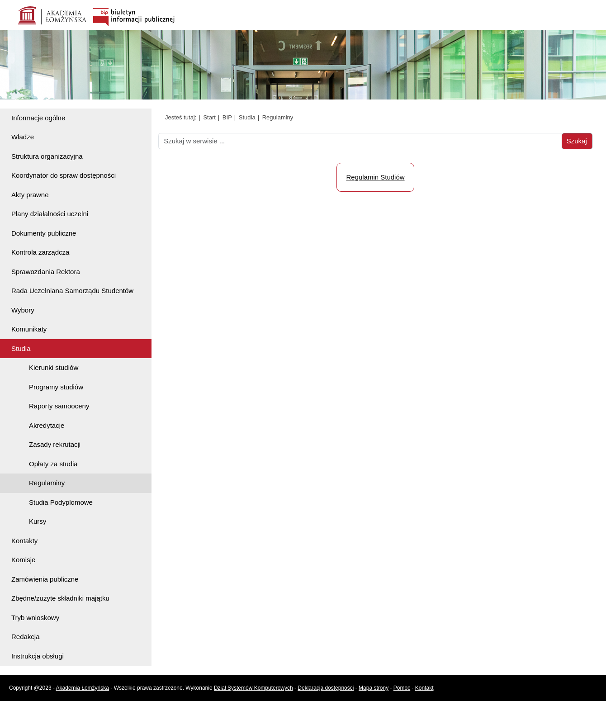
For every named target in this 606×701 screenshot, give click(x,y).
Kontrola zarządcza (40, 252)
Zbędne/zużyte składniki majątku (60, 598)
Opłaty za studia (53, 464)
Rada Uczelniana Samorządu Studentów (72, 290)
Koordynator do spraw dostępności (63, 175)
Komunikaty (29, 329)
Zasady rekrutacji (54, 444)
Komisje (23, 560)
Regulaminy (47, 483)
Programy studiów (56, 387)
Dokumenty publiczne (43, 233)
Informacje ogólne (38, 118)
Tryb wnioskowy (35, 617)
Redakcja (25, 636)
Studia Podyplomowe (61, 502)
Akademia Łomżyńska (82, 688)
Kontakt (424, 688)
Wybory (22, 310)
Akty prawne (30, 195)
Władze (22, 137)
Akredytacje (46, 425)
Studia (21, 348)
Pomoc (401, 688)
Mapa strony (373, 688)
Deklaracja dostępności (326, 688)
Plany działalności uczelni (49, 214)
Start (209, 117)
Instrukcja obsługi (37, 656)
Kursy (37, 521)
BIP (227, 117)
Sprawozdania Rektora (45, 271)
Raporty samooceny (59, 406)
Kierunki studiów (53, 367)
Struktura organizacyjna (47, 156)
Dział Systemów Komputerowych (253, 688)
